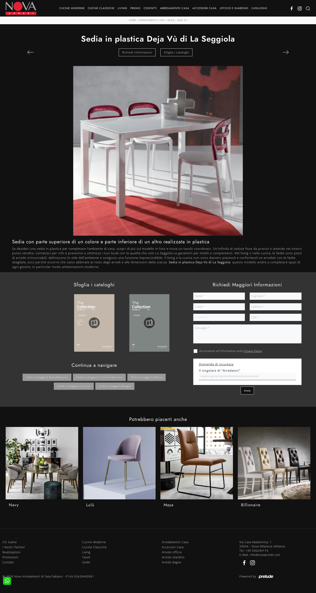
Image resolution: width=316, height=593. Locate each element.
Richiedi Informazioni (137, 52)
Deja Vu (182, 20)
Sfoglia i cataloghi (176, 52)
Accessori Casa (204, 8)
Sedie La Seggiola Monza (146, 377)
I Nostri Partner (13, 547)
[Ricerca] (308, 8)
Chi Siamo (9, 542)
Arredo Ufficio (172, 552)
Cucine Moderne (72, 8)
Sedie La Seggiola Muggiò (115, 386)
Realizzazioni (11, 552)
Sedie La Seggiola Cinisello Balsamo (99, 377)
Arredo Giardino (173, 557)
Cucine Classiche (101, 8)
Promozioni (10, 557)
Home (132, 20)
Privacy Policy (253, 351)
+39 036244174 (256, 550)
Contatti (150, 8)
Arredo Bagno (171, 562)
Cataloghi (259, 8)
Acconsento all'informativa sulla (230, 351)
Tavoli (86, 557)
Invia (247, 390)
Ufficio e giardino (234, 8)
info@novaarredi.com (265, 555)
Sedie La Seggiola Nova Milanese (47, 377)
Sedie (171, 20)
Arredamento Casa (174, 8)
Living (122, 8)
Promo (135, 8)
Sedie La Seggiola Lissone (73, 386)
